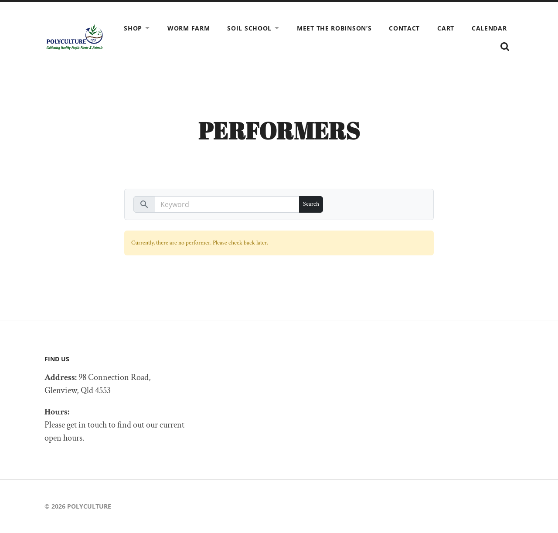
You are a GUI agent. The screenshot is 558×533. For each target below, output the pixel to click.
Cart (445, 28)
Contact (404, 28)
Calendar (489, 28)
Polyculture (89, 506)
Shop (133, 28)
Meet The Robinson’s (334, 28)
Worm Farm (188, 28)
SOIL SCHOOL (249, 28)
